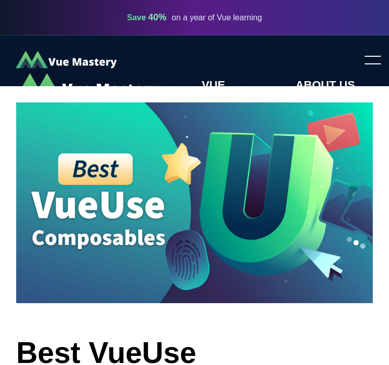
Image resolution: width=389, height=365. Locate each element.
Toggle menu (368, 61)
